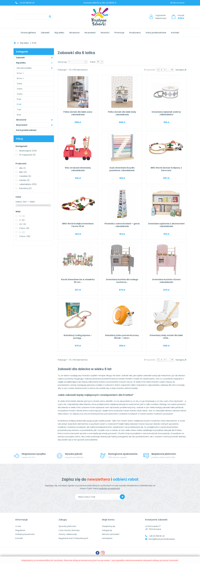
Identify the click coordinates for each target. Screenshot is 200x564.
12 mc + (20, 73)
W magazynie (27, 154)
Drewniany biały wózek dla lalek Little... (166, 336)
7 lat (19, 109)
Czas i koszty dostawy (69, 530)
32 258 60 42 (26, 2)
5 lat (19, 99)
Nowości (105, 32)
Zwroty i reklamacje (68, 534)
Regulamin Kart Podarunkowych (73, 538)
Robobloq (25, 188)
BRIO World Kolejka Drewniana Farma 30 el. (77, 225)
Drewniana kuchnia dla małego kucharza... (122, 280)
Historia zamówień (110, 534)
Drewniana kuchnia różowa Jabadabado (166, 280)
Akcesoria (74, 32)
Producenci (135, 32)
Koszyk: (181, 17)
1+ (22, 220)
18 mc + (20, 78)
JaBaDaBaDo (28, 184)
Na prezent (90, 32)
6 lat (19, 104)
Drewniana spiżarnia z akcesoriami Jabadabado (166, 225)
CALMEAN (25, 176)
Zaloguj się (107, 530)
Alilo (22, 168)
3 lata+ (24, 236)
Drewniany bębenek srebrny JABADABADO (166, 113)
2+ (22, 232)
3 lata (19, 88)
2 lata (19, 83)
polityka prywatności (109, 488)
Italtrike (24, 180)
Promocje (119, 32)
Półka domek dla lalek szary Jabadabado (77, 113)
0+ (22, 216)
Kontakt (175, 32)
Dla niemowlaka (24, 68)
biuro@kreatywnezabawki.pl (162, 539)
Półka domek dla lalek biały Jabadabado (122, 113)
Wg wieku (59, 32)
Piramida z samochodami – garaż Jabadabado (122, 225)
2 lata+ (24, 228)
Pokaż (92, 62)
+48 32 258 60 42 (156, 536)
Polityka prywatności (25, 534)
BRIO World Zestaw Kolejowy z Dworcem (166, 169)
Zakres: (19, 201)
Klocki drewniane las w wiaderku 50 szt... (78, 280)
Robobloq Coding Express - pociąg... (78, 336)
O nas (18, 526)
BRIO (23, 172)
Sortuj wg (62, 62)
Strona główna (28, 32)
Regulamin (20, 530)
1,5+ (22, 224)
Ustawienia (107, 538)
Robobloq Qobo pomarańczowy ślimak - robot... (122, 336)
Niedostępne (28, 150)
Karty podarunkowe (156, 32)
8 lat (19, 114)
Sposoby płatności (67, 526)
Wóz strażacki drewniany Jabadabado (78, 169)
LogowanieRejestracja (161, 17)
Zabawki (45, 32)
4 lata (19, 94)
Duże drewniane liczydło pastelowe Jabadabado (122, 169)
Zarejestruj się (108, 526)
